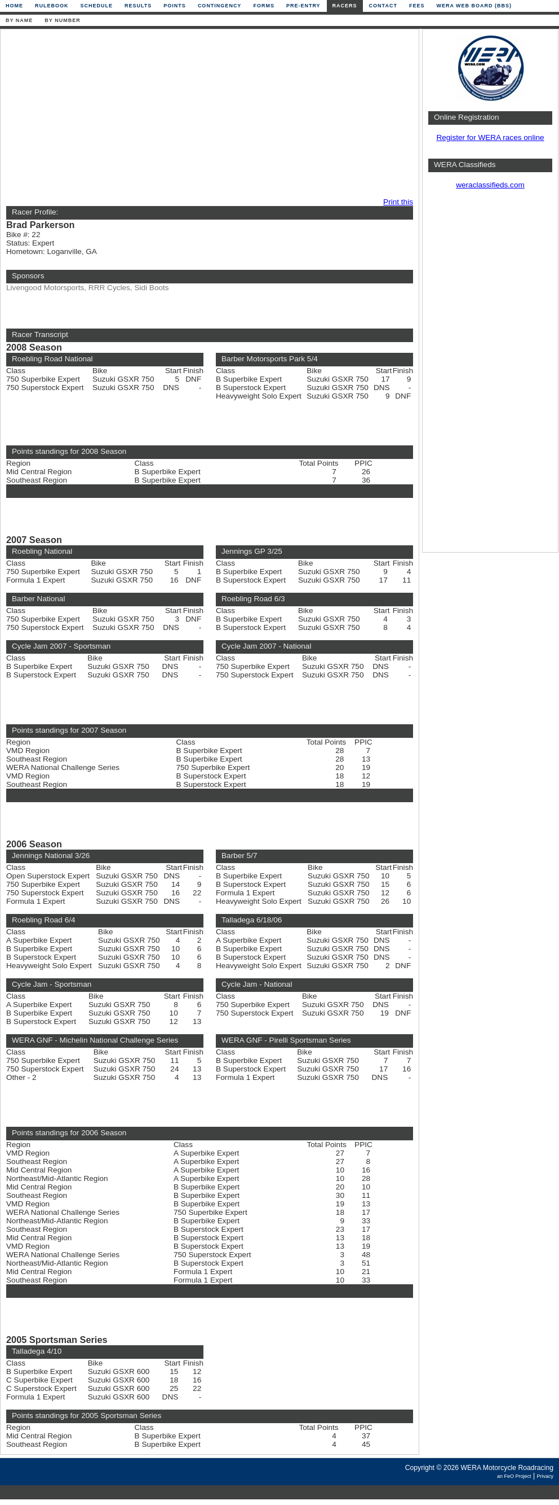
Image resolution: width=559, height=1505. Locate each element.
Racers (344, 5)
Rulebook (52, 5)
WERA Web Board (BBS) (474, 5)
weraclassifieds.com (490, 185)
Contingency (220, 5)
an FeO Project (514, 1476)
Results (138, 5)
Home (14, 5)
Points (174, 5)
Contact (383, 5)
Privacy (544, 1476)
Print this (398, 202)
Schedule (97, 5)
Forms (263, 5)
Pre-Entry (303, 5)
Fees (417, 5)
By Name (19, 20)
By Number (62, 20)
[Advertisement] (184, 114)
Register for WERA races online (490, 137)
